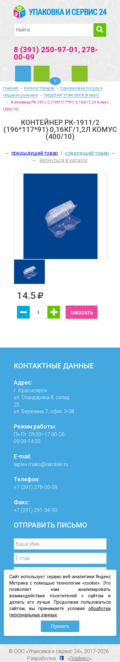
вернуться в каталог (64, 160)
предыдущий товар (34, 153)
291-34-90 (45, 510)
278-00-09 (45, 487)
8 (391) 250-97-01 (46, 49)
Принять (60, 626)
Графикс (79, 658)
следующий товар (87, 153)
